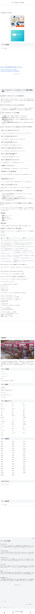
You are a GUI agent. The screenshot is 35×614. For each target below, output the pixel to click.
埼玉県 (13, 519)
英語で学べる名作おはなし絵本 (6, 460)
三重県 (24, 528)
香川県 (2, 539)
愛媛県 (13, 539)
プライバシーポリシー (5, 554)
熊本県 (2, 543)
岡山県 (24, 534)
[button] (33, 48)
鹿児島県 (2, 545)
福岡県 (2, 541)
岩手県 (24, 512)
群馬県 (2, 519)
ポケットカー (3, 463)
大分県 (13, 543)
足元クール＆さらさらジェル (6, 465)
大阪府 (24, 530)
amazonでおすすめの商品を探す (10, 71)
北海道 (2, 512)
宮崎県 (24, 543)
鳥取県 (2, 534)
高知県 (24, 539)
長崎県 (24, 541)
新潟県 (24, 521)
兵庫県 (2, 532)
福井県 (24, 523)
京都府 (13, 530)
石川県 (13, 523)
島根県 (13, 534)
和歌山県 (24, 532)
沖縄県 (13, 545)
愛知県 (13, 528)
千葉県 (24, 519)
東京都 (2, 521)
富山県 (2, 523)
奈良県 (13, 532)
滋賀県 (2, 530)
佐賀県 (13, 541)
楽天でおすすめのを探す (9, 69)
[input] (17, 48)
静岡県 (2, 528)
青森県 (13, 512)
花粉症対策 (3, 458)
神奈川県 (13, 521)
